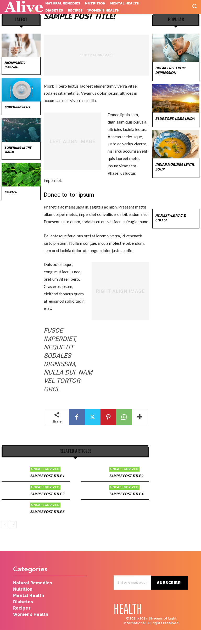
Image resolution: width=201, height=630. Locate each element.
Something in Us (17, 107)
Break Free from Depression (170, 70)
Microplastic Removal (14, 65)
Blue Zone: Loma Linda (174, 118)
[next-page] (13, 524)
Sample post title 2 (126, 476)
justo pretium (56, 243)
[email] (134, 575)
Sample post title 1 (47, 476)
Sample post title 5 (47, 512)
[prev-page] (5, 524)
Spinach (10, 192)
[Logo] (22, 6)
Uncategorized (45, 469)
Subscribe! (171, 575)
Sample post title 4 (126, 494)
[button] (194, 6)
